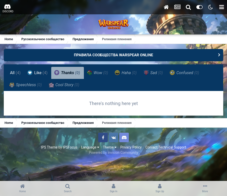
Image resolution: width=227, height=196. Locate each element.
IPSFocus (70, 148)
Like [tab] (38, 72)
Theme (110, 148)
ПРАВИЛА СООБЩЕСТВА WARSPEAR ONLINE (113, 55)
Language (90, 148)
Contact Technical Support (165, 148)
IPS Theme (49, 148)
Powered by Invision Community (113, 153)
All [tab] (15, 72)
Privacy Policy (131, 148)
